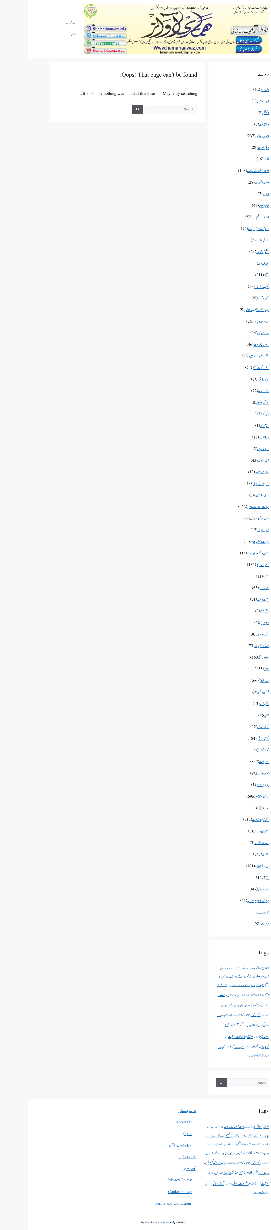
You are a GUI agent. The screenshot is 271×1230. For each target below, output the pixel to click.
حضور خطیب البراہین (231, 356)
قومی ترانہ (236, 704)
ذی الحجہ (237, 414)
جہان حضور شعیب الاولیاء (229, 310)
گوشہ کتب (236, 750)
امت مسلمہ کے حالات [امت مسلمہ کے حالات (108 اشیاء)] (206, 968)
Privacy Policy (152, 1180)
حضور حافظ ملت (233, 345)
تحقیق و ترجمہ (234, 252)
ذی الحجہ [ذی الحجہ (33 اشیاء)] (224, 995)
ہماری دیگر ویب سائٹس (43, 28)
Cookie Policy (152, 1192)
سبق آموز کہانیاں (232, 484)
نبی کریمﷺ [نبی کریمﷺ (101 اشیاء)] (227, 1184)
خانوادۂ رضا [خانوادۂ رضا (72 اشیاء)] (231, 995)
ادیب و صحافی (234, 101)
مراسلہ (237, 808)
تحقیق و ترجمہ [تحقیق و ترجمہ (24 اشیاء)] (194, 977)
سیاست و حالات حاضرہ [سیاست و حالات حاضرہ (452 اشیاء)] (223, 1153)
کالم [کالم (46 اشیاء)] (213, 1047)
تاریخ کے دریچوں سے (230, 229)
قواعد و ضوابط (162, 1169)
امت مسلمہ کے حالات (230, 171)
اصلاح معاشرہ (234, 136)
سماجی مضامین (234, 495)
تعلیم (238, 275)
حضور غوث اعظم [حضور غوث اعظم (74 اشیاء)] (216, 1144)
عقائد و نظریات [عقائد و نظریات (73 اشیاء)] (199, 1015)
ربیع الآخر (236, 426)
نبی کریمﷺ (234, 866)
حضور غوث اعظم (232, 368)
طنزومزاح (236, 623)
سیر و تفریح (235, 530)
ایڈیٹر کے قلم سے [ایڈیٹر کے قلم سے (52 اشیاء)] (222, 977)
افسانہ (238, 159)
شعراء (238, 576)
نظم (239, 878)
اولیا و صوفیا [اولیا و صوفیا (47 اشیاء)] (232, 977)
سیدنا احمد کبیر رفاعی (232, 518)
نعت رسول (235, 889)
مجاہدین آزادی (234, 773)
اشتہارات (236, 125)
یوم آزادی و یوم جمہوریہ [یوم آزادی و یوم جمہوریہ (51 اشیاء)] (229, 1056)
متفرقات (236, 762)
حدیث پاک (235, 333)
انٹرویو (238, 194)
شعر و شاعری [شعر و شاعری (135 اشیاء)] (226, 1015)
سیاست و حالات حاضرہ (230, 507)
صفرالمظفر (236, 611)
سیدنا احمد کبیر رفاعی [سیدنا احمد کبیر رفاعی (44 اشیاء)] (218, 1005)
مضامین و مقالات (232, 820)
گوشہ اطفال (235, 727)
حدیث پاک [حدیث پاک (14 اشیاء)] (223, 985)
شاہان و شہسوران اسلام (230, 553)
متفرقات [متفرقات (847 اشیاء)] (210, 1025)
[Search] (110, 109)
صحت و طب (235, 600)
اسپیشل (237, 113)
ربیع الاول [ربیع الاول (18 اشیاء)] (219, 995)
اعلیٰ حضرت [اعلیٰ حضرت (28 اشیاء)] (222, 969)
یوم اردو (237, 912)
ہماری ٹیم (159, 1134)
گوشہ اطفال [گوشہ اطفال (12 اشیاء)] (209, 1047)
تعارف (237, 264)
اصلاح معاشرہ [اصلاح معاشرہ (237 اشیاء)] (233, 968)
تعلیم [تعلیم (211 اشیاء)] (238, 985)
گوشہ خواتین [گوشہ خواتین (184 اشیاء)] (199, 1047)
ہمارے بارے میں (159, 1111)
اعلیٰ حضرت (235, 148)
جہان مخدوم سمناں (232, 322)
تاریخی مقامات (234, 240)
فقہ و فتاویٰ (236, 681)
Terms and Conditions (145, 1203)
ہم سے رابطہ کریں (159, 1157)
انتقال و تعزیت (234, 182)
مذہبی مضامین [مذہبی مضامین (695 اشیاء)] (209, 1173)
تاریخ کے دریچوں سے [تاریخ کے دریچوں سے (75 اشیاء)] (207, 976)
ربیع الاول (236, 437)
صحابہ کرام (236, 588)
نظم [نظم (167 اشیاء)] (229, 1047)
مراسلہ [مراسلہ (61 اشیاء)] (228, 1037)
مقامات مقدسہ (234, 843)
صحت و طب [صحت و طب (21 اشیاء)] (208, 1015)
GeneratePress (134, 1223)
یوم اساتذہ (236, 924)
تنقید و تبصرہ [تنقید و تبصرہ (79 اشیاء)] (231, 985)
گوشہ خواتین (235, 739)
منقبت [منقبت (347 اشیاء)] (204, 1036)
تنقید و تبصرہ (235, 298)
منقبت (237, 855)
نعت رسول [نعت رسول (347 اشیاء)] (221, 1047)
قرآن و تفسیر (235, 692)
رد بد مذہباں (235, 449)
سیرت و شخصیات (233, 542)
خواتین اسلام (234, 403)
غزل (238, 669)
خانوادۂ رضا (235, 391)
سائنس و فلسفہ (234, 472)
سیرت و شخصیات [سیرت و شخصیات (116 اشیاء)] (204, 1005)
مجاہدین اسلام (234, 785)
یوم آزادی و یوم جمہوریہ (230, 901)
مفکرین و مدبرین (233, 831)
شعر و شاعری (234, 565)
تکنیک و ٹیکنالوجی (233, 287)
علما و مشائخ (236, 658)
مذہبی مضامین (234, 797)
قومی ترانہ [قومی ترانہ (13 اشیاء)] (219, 1025)
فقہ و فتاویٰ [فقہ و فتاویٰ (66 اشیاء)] (226, 1025)
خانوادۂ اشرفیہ (234, 379)
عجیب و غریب (234, 634)
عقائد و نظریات (234, 646)
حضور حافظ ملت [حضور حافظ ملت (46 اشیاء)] (214, 985)
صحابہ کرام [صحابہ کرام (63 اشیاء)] (216, 1015)
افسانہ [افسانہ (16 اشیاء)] (217, 968)
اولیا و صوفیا (236, 206)
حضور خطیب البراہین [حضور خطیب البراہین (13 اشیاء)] (204, 985)
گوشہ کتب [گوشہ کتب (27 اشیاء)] (180, 1184)
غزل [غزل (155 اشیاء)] (232, 1025)
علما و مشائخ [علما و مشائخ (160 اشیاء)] (188, 1163)
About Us (156, 1122)
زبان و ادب (235, 461)
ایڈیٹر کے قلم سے (232, 217)
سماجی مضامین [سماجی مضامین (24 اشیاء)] (205, 995)
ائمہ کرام (236, 90)
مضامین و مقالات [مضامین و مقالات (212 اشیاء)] (216, 1037)
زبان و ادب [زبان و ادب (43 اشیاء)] (213, 995)
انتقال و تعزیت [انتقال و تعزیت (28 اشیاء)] (191, 1127)
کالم (239, 715)
